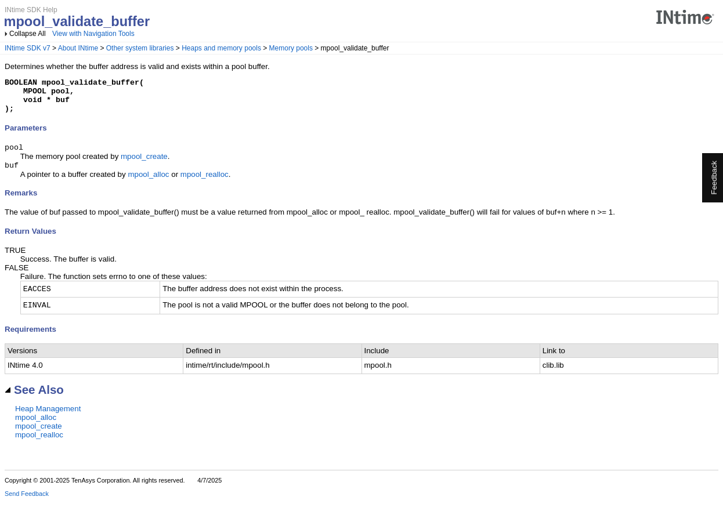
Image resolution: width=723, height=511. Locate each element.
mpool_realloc (204, 183)
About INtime (78, 48)
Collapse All (27, 34)
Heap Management (48, 418)
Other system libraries (140, 48)
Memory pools (291, 48)
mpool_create (144, 164)
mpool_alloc (148, 183)
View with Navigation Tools (93, 34)
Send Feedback (27, 502)
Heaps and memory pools (221, 48)
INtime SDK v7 (27, 48)
